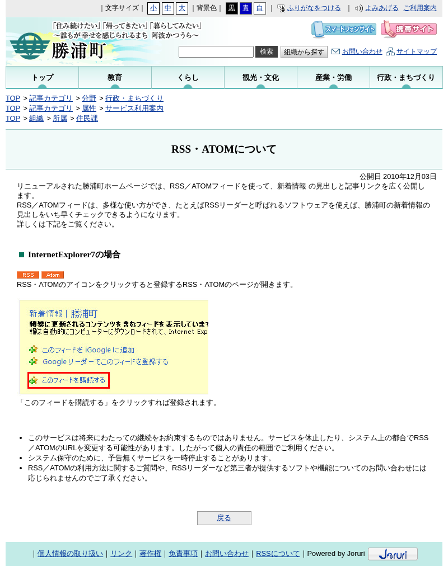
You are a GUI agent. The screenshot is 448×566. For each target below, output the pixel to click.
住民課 (87, 118)
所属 (60, 118)
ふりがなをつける (314, 8)
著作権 (150, 553)
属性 (89, 108)
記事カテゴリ (51, 98)
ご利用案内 (420, 8)
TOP (13, 98)
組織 (36, 118)
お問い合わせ (362, 51)
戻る (224, 517)
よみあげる (382, 8)
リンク (121, 553)
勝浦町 (80, 41)
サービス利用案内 (134, 108)
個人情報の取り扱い (70, 553)
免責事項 (183, 553)
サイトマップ (416, 51)
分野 (89, 98)
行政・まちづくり (134, 98)
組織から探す (304, 52)
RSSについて (278, 553)
